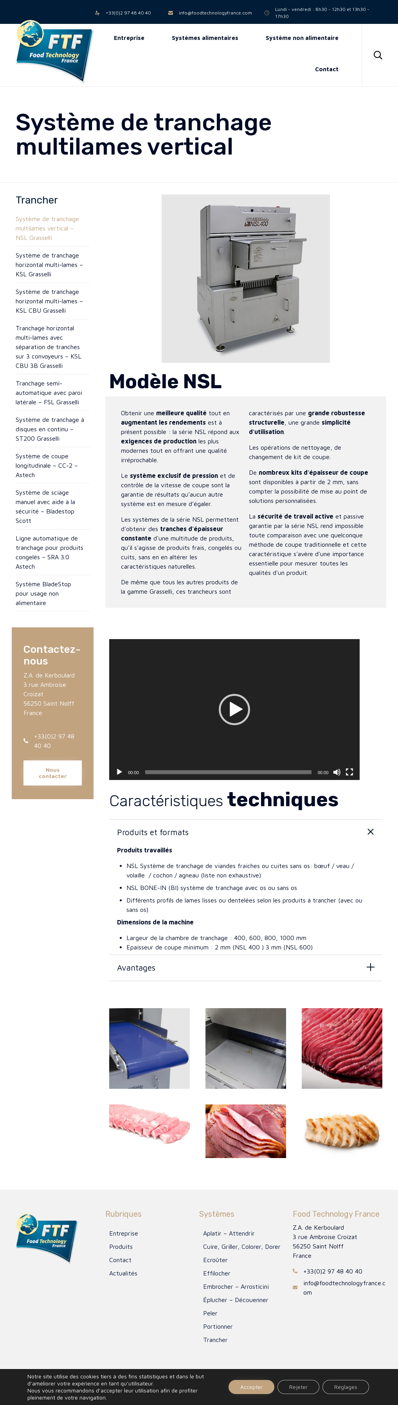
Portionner (218, 1326)
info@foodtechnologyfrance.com (215, 13)
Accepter (251, 1386)
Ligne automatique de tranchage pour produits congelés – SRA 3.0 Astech (49, 552)
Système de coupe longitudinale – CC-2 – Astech (47, 465)
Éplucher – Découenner (235, 1299)
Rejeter (298, 1386)
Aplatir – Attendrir (229, 1233)
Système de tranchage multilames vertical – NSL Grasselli (47, 228)
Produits (121, 1246)
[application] (234, 709)
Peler (210, 1313)
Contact (120, 1259)
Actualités (123, 1273)
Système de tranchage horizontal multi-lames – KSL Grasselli (49, 264)
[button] (52, 772)
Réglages (345, 1386)
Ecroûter (215, 1259)
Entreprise (123, 1233)
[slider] (228, 772)
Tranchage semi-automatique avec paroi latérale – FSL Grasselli (49, 392)
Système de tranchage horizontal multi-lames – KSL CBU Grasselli (49, 301)
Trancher (215, 1339)
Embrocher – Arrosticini (236, 1286)
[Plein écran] (349, 772)
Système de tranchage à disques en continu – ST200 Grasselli (50, 429)
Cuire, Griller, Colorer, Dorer (242, 1246)
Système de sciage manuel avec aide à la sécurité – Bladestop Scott (45, 506)
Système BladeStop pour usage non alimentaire (43, 593)
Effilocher (217, 1273)
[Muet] (337, 772)
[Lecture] (119, 772)
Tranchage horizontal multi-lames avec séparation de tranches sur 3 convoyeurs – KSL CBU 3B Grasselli (48, 346)
